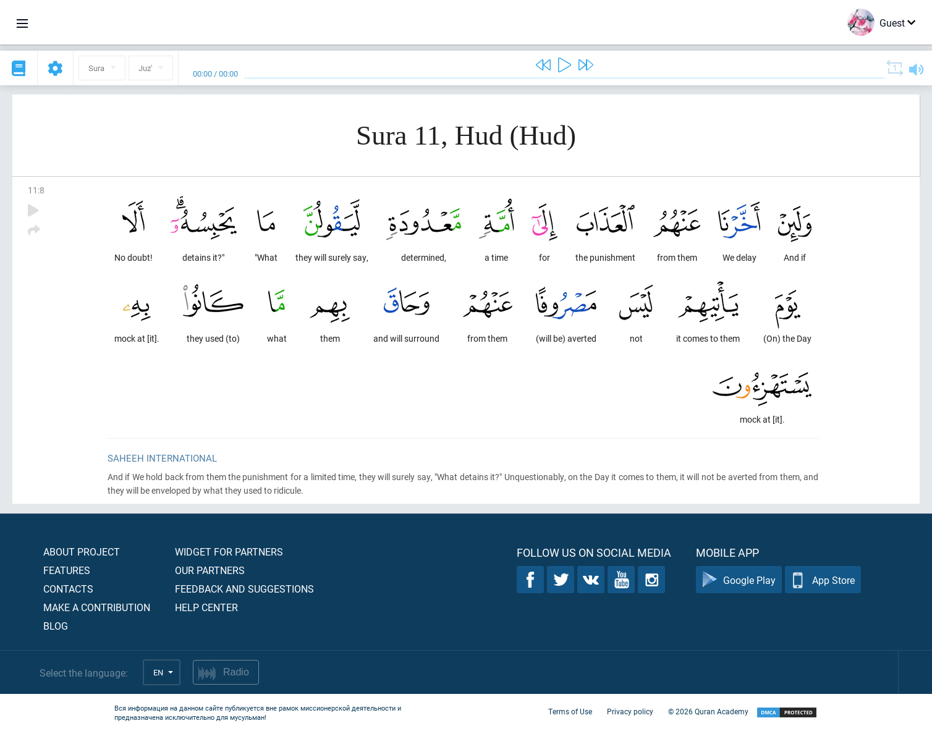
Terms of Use (570, 711)
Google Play (739, 579)
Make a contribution (96, 607)
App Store (823, 579)
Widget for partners (229, 551)
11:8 (36, 190)
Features (66, 570)
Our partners (210, 570)
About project (81, 551)
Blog (55, 625)
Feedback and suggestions (244, 588)
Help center (206, 607)
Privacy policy (630, 711)
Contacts (68, 588)
